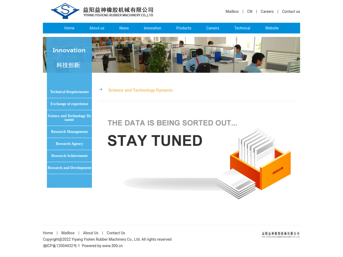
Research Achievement (69, 156)
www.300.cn (112, 246)
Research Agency (69, 144)
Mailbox (232, 11)
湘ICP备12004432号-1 (61, 246)
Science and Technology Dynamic (69, 118)
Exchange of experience (69, 104)
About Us (90, 233)
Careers (267, 11)
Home (48, 233)
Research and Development (69, 168)
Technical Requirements (69, 92)
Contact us (291, 11)
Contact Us (116, 233)
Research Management (69, 132)
